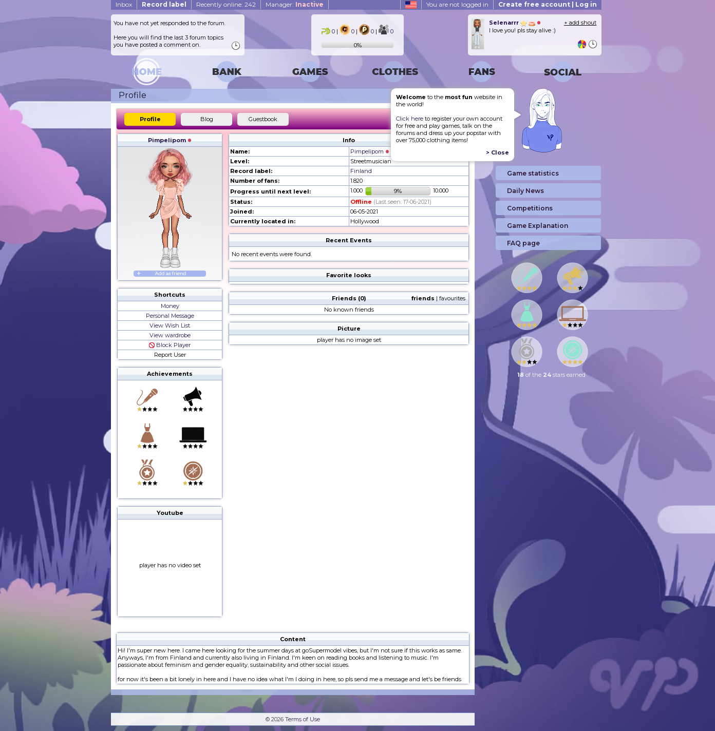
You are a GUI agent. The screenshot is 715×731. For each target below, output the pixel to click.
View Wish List (169, 325)
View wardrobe (170, 335)
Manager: (295, 4)
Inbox (124, 4)
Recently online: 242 (226, 4)
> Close (497, 152)
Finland (361, 171)
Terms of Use (302, 719)
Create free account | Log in (547, 4)
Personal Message (170, 315)
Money (170, 306)
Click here (409, 118)
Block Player (170, 345)
